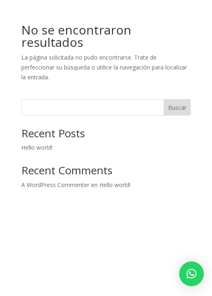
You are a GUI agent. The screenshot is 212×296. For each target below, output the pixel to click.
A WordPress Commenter (55, 185)
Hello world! (36, 147)
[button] (191, 273)
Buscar (177, 107)
